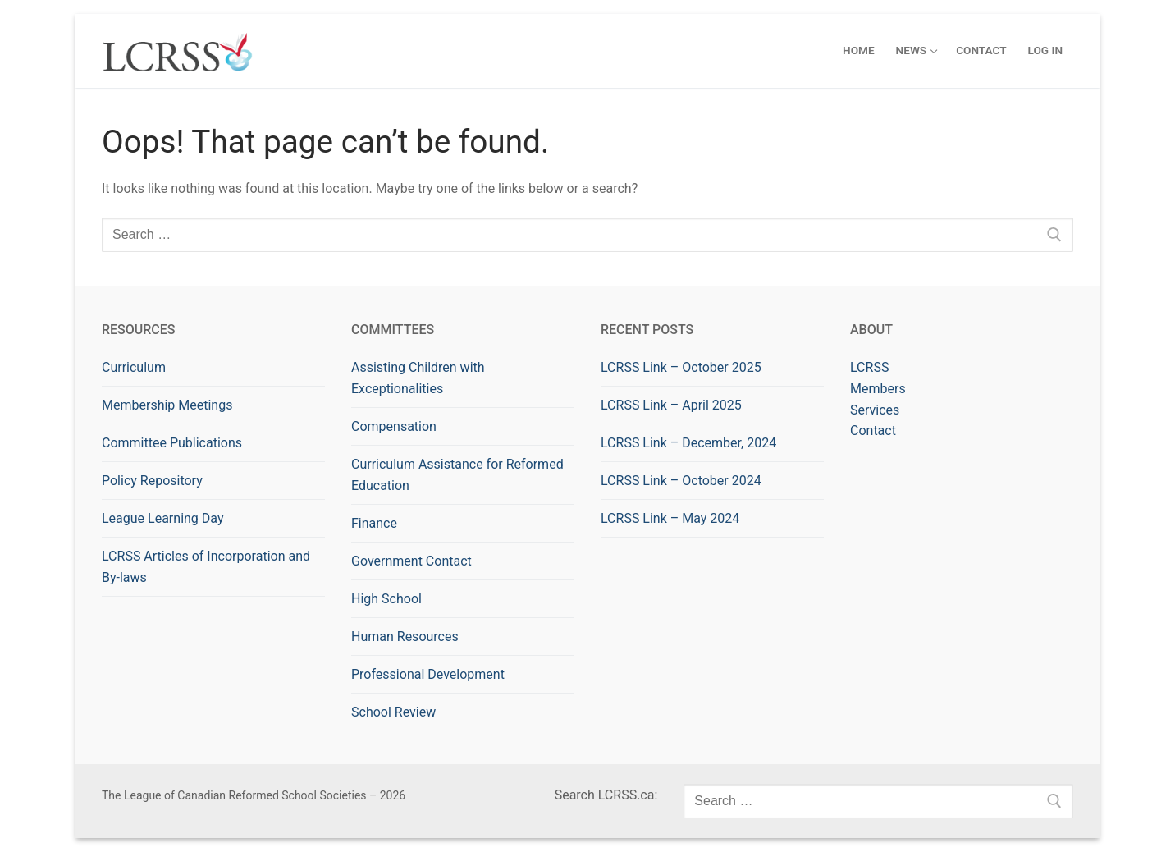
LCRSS (869, 367)
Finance (374, 523)
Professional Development (428, 674)
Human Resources (405, 636)
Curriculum (134, 367)
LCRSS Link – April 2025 (671, 405)
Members (878, 388)
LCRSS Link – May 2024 (670, 518)
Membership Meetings (167, 405)
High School (386, 599)
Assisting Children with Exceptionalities (418, 378)
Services (874, 410)
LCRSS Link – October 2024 (681, 480)
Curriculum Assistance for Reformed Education (457, 474)
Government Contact (411, 561)
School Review (393, 712)
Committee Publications (172, 443)
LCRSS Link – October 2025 (681, 367)
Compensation (394, 426)
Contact (873, 430)
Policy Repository (152, 480)
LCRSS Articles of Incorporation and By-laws (206, 566)
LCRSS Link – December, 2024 (688, 443)
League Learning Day (162, 518)
